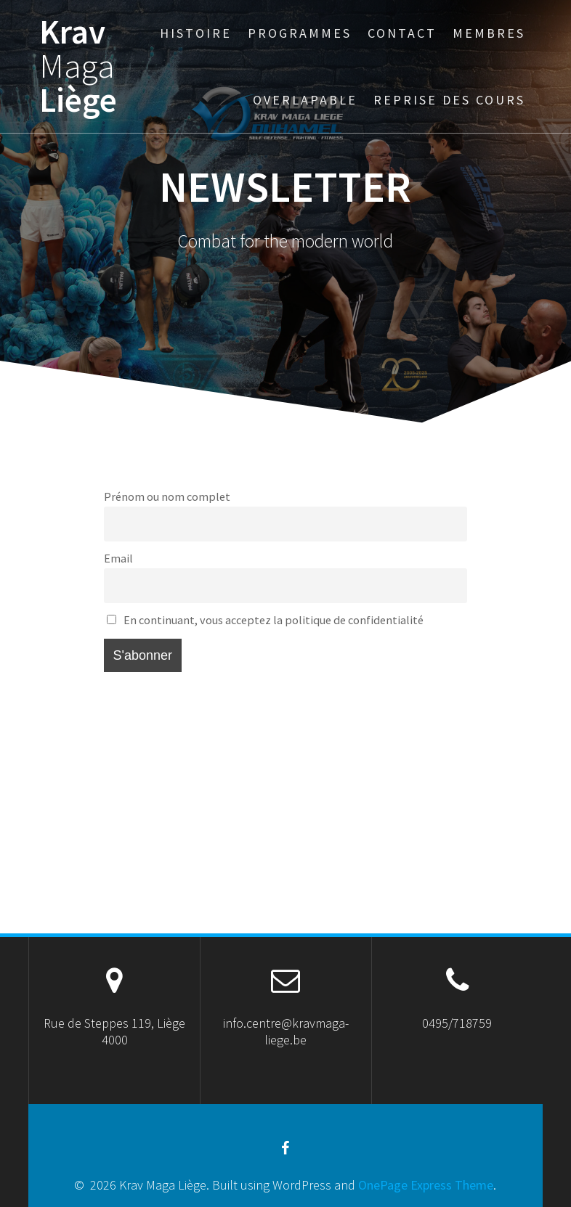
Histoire (196, 33)
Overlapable (305, 99)
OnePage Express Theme (425, 1185)
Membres (489, 33)
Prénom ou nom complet (167, 496)
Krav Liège (78, 66)
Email (118, 558)
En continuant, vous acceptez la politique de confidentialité (265, 620)
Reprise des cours (449, 99)
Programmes (300, 33)
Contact (402, 33)
